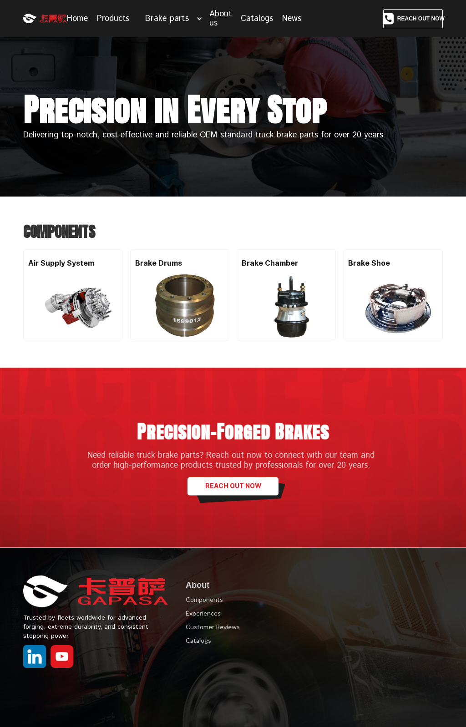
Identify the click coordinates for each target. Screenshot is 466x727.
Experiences (200, 613)
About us (220, 19)
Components (201, 599)
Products (113, 18)
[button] (174, 18)
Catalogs (257, 18)
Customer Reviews (210, 627)
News (291, 18)
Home (77, 18)
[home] (45, 19)
